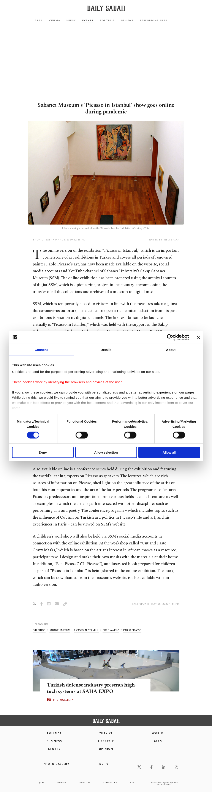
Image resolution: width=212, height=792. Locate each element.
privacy (61, 782)
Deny (43, 452)
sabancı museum (59, 630)
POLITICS (54, 733)
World (157, 733)
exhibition (39, 630)
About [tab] (171, 349)
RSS (132, 782)
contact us (110, 782)
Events (87, 20)
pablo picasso (132, 630)
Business (54, 741)
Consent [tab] (41, 349)
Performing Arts (153, 20)
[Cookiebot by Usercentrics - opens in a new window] (170, 337)
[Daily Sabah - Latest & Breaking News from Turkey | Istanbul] (106, 8)
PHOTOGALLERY (63, 699)
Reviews (127, 20)
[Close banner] (198, 337)
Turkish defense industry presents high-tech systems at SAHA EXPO (93, 688)
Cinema (54, 20)
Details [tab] (106, 349)
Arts (39, 20)
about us (84, 782)
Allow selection (106, 452)
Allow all (169, 452)
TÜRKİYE (106, 733)
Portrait (107, 20)
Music (71, 20)
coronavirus (111, 630)
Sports (54, 749)
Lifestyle (106, 741)
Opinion (106, 749)
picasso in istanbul (86, 630)
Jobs (41, 782)
